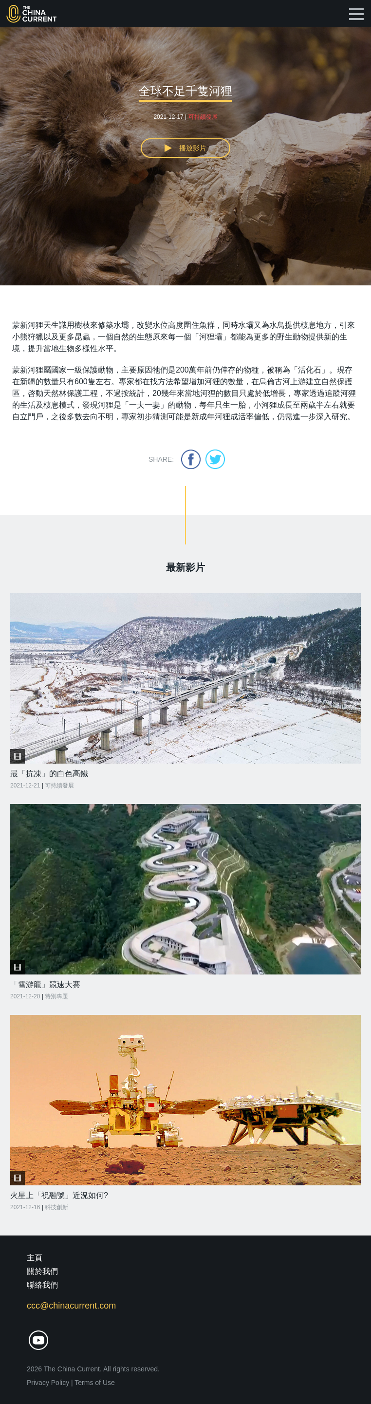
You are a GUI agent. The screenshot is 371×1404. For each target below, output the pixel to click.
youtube (38, 1340)
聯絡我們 (42, 1285)
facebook (191, 459)
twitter (215, 459)
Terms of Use (94, 1382)
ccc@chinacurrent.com (71, 1305)
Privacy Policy (48, 1382)
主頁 (34, 1258)
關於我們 (42, 1271)
